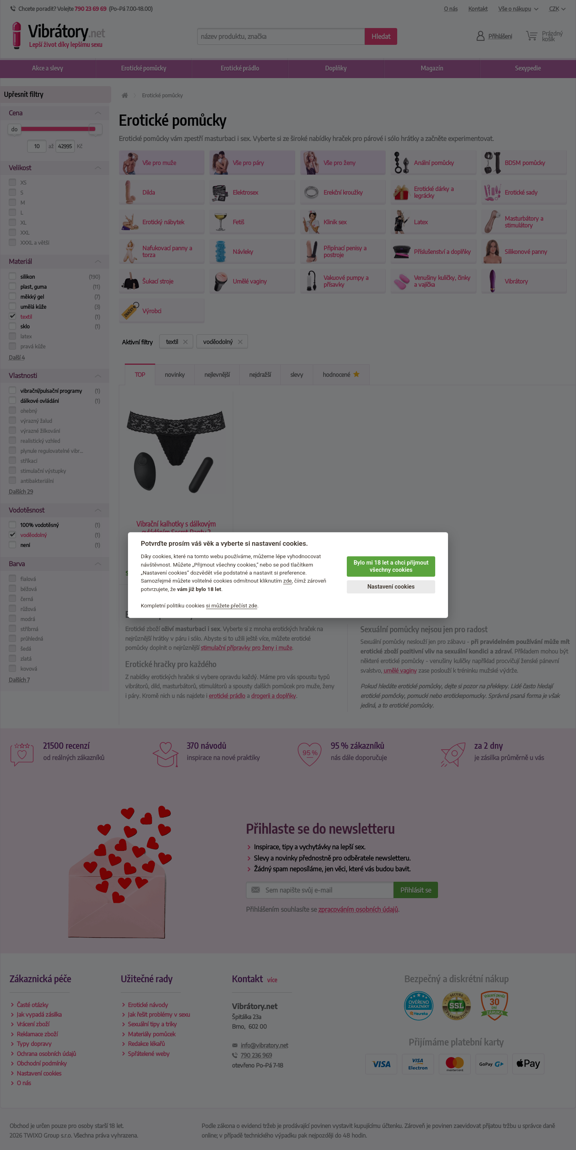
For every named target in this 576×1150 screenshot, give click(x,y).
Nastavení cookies (390, 586)
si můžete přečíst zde (231, 605)
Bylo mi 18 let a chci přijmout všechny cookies (391, 566)
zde (287, 581)
